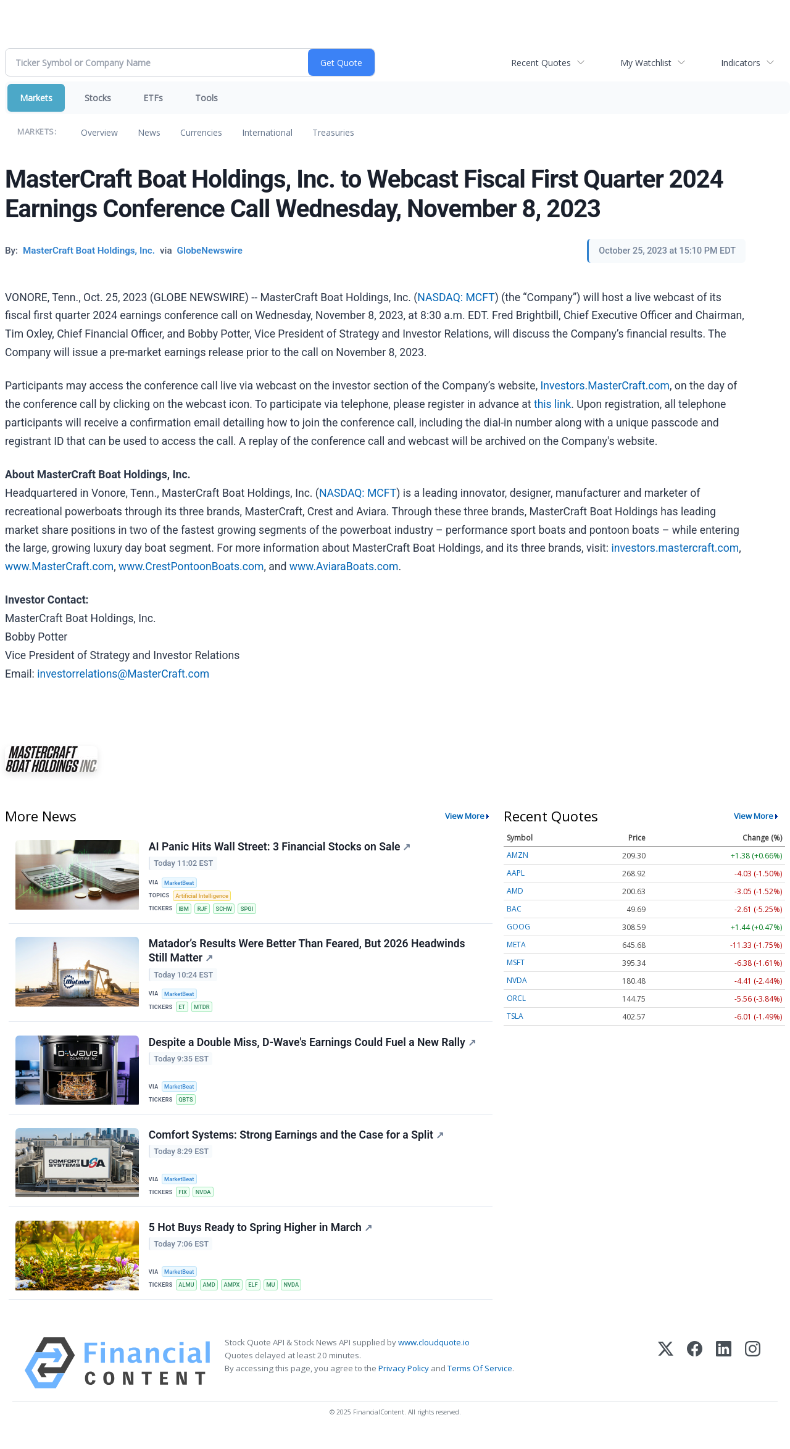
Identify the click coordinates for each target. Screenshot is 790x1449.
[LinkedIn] (723, 1376)
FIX (184, 1201)
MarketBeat (180, 883)
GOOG (518, 926)
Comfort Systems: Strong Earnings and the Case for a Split (296, 1144)
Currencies (201, 132)
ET (183, 1011)
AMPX (235, 1296)
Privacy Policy (403, 1381)
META (516, 944)
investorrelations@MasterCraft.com (123, 674)
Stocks (98, 98)
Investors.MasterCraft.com (605, 386)
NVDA (206, 1201)
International (267, 132)
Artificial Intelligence (204, 897)
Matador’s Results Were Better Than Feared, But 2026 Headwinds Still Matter (307, 955)
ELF (257, 1296)
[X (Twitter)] (665, 1376)
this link (552, 404)
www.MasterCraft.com (59, 566)
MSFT (516, 962)
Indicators (740, 63)
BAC (514, 908)
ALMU (188, 1296)
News (149, 132)
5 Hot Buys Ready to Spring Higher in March (261, 1239)
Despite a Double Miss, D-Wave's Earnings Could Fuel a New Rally (312, 1049)
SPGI (250, 910)
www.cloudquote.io (434, 1355)
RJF (204, 910)
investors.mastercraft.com (675, 548)
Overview (99, 132)
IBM (185, 910)
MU (276, 1296)
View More (464, 815)
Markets (36, 98)
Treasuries (333, 132)
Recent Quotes (541, 63)
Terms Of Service (479, 1381)
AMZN (517, 855)
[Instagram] (752, 1376)
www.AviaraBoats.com (344, 566)
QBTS (187, 1106)
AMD (211, 1296)
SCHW (226, 910)
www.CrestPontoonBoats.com (191, 566)
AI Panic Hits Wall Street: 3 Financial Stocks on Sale (280, 847)
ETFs (153, 98)
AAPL (516, 873)
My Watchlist (646, 63)
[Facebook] (694, 1376)
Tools (206, 98)
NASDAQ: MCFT (455, 297)
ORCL (516, 998)
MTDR (204, 1011)
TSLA (515, 1016)
